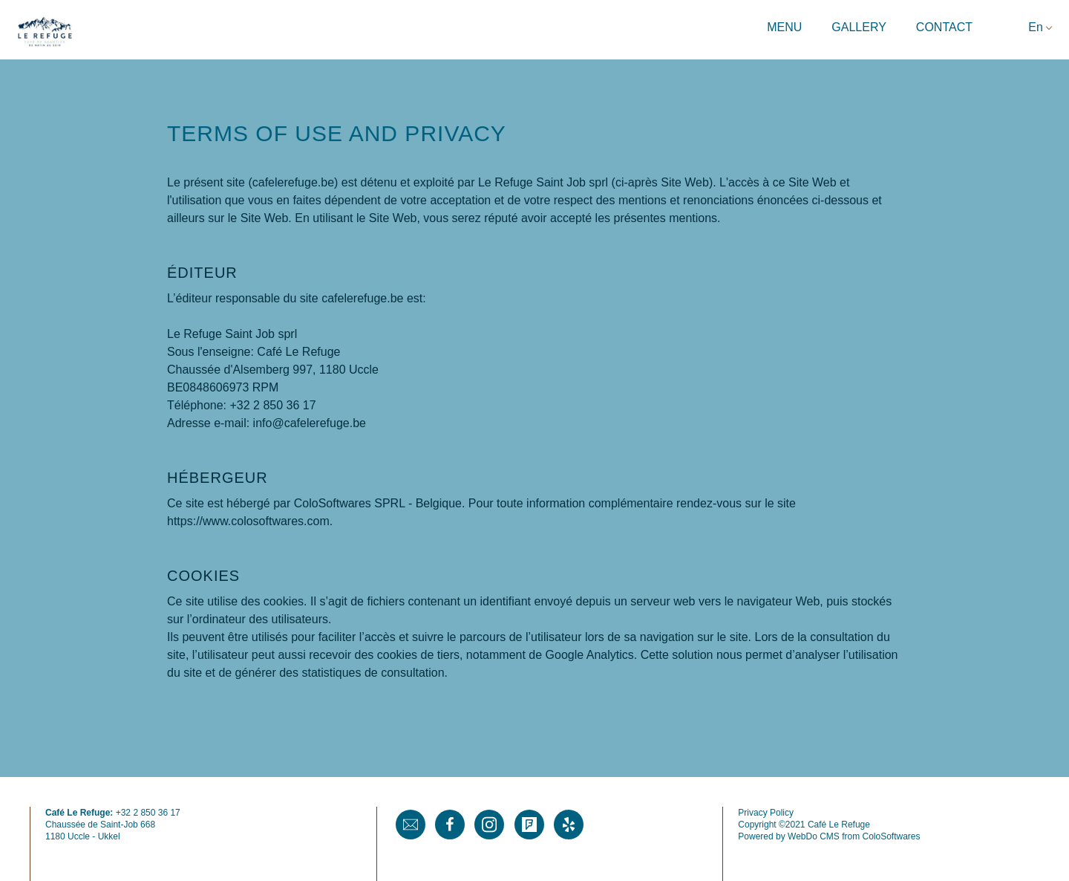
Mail (410, 824)
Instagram (489, 824)
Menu (784, 27)
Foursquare (529, 824)
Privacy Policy (766, 812)
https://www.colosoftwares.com (248, 521)
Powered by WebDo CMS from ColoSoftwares (829, 836)
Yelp (568, 824)
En (1035, 27)
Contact (944, 27)
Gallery (858, 27)
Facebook (450, 824)
